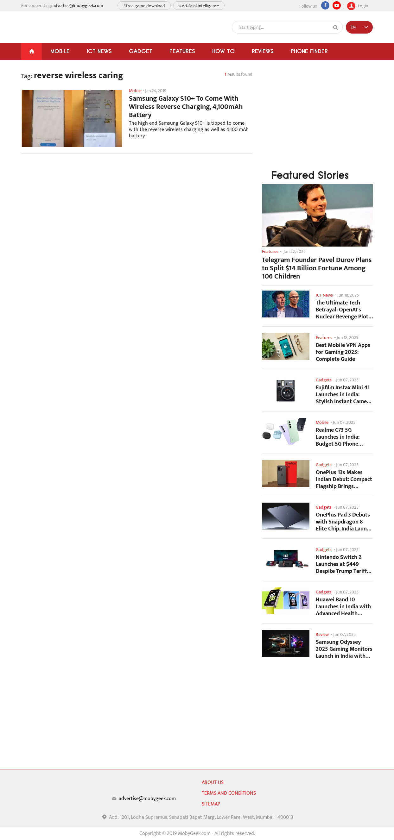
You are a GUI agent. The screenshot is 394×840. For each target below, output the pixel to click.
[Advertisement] (136, 209)
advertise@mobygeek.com (78, 5)
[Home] (31, 51)
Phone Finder (309, 51)
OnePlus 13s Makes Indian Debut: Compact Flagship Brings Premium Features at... (344, 479)
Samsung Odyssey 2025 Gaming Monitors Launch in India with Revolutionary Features (344, 649)
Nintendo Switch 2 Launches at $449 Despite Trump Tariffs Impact (342, 564)
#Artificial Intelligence (199, 5)
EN (353, 27)
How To (223, 51)
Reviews (263, 51)
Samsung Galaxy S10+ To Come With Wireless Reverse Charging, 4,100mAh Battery (186, 107)
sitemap (211, 804)
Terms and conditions (229, 793)
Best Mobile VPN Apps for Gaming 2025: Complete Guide (343, 352)
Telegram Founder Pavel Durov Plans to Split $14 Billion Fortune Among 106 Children (317, 268)
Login (357, 5)
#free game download (144, 5)
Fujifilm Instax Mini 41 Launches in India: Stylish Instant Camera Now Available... (344, 394)
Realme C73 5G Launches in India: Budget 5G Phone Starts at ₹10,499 (337, 437)
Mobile (60, 51)
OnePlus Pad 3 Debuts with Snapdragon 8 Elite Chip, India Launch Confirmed (344, 521)
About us (213, 782)
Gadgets (324, 380)
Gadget (140, 51)
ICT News (99, 51)
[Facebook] (325, 5)
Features (182, 51)
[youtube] (337, 5)
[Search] (335, 27)
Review (322, 634)
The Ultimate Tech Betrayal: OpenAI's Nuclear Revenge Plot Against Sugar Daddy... (344, 309)
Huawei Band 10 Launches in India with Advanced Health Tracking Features (343, 606)
